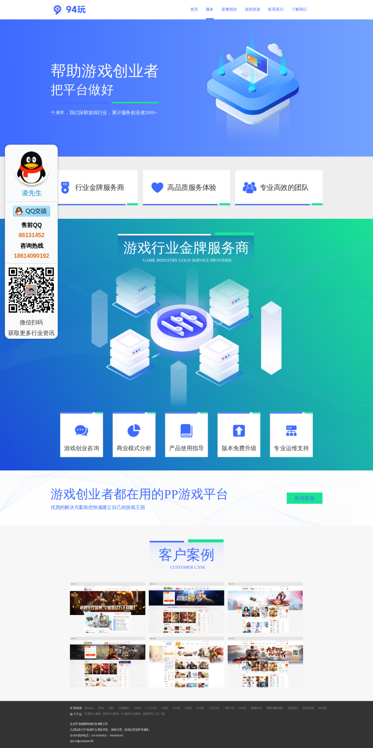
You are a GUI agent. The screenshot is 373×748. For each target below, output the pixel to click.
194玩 (137, 707)
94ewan (89, 707)
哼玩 (101, 707)
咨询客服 (304, 498)
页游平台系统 (111, 713)
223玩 (242, 707)
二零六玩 (229, 707)
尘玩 (111, 707)
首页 (194, 9)
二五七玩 (213, 707)
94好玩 (322, 707)
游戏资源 (252, 9)
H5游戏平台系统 (131, 713)
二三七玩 (151, 707)
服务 (209, 9)
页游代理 (308, 707)
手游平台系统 (92, 713)
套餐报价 (229, 9)
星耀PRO (256, 707)
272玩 (176, 707)
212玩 (199, 707)
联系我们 (275, 9)
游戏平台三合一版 (153, 713)
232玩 (188, 707)
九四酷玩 (124, 707)
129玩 (164, 707)
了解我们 (299, 9)
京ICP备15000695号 (81, 741)
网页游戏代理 (274, 707)
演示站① (293, 707)
